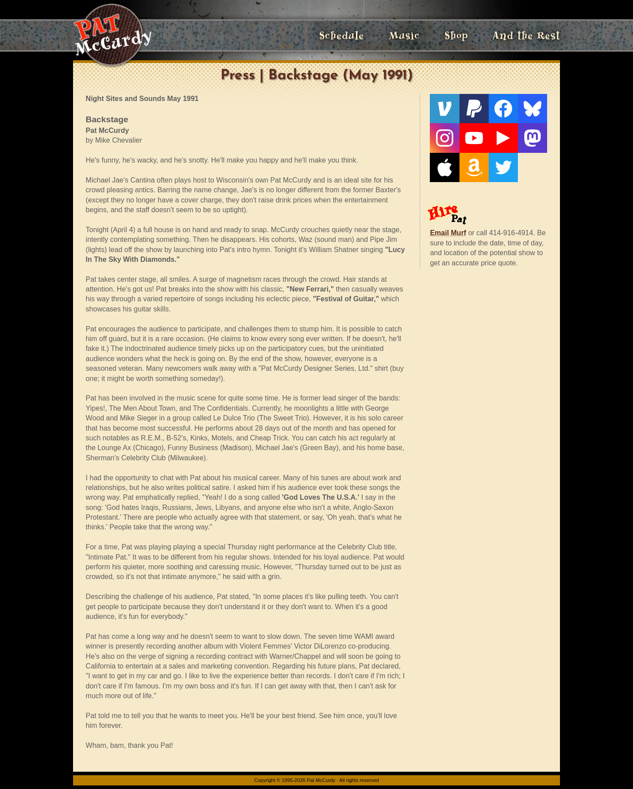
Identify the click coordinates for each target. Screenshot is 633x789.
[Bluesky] (532, 108)
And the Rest (526, 35)
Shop (456, 35)
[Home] (112, 35)
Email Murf (448, 233)
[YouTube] (474, 137)
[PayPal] (474, 108)
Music (404, 35)
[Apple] (444, 167)
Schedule (341, 35)
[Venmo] (444, 108)
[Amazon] (474, 167)
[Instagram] (444, 137)
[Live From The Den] (503, 137)
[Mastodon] (532, 137)
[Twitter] (503, 167)
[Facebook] (503, 108)
